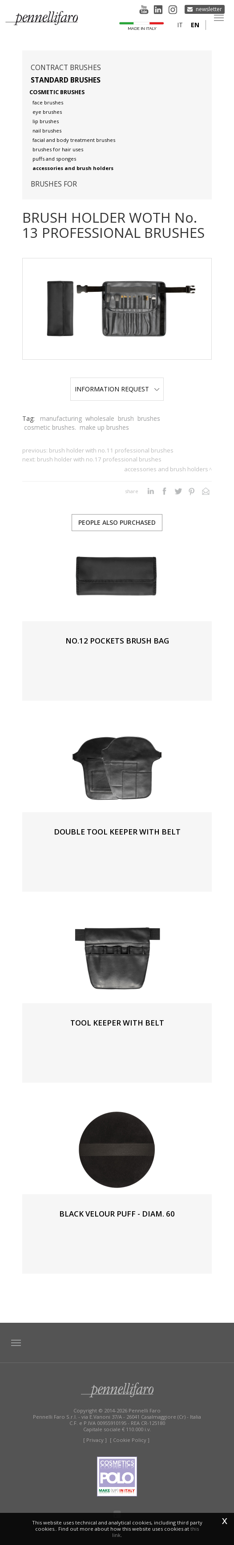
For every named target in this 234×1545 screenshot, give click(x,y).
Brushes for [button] (54, 184)
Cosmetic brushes (57, 92)
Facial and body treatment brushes (73, 140)
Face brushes (47, 102)
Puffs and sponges (54, 158)
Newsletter (209, 9)
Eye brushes (47, 111)
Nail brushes (46, 130)
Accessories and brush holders (72, 168)
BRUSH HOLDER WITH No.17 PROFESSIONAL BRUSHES (99, 459)
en (195, 25)
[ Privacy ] (95, 1440)
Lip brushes (45, 121)
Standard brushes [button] (66, 80)
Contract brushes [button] (66, 67)
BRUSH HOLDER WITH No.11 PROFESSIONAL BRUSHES (111, 450)
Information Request (117, 389)
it (180, 25)
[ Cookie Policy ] (129, 1440)
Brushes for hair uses (57, 149)
